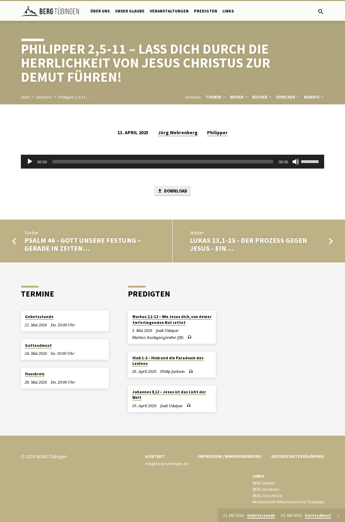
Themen (216, 97)
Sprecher (288, 97)
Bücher (262, 97)
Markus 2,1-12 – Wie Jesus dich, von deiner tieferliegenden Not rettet (172, 320)
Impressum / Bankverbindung (230, 456)
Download (172, 191)
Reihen (239, 97)
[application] (173, 162)
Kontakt (155, 456)
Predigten (205, 11)
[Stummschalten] (295, 161)
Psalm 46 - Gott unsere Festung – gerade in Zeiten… (82, 245)
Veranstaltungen (169, 11)
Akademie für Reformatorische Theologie (288, 501)
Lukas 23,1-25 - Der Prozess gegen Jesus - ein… (248, 245)
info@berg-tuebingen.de (166, 463)
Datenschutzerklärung (297, 456)
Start (25, 97)
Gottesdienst (38, 345)
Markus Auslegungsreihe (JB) (157, 337)
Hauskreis (34, 373)
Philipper (217, 133)
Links (228, 11)
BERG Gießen (264, 483)
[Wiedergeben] (29, 161)
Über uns (100, 11)
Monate (314, 97)
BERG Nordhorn (266, 489)
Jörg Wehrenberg (178, 133)
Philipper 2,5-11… (73, 97)
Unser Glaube (130, 11)
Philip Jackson (172, 371)
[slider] (162, 161)
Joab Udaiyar (167, 330)
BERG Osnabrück (267, 495)
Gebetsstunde (39, 317)
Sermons (44, 97)
